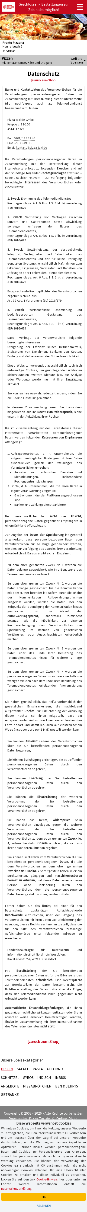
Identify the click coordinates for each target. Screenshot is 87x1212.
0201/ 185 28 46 (24, 138)
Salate (23, 1069)
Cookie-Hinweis (47, 1179)
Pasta (38, 1069)
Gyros (28, 1077)
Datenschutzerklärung (16, 1188)
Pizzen (7, 1069)
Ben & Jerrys (66, 1086)
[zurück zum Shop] (43, 80)
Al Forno (55, 1069)
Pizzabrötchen (37, 1086)
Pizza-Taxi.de (39, 1118)
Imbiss (60, 1077)
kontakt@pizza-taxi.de (31, 147)
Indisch (44, 1077)
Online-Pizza (66, 1118)
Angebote (10, 1086)
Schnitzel (10, 1077)
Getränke (10, 1094)
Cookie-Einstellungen (27, 398)
